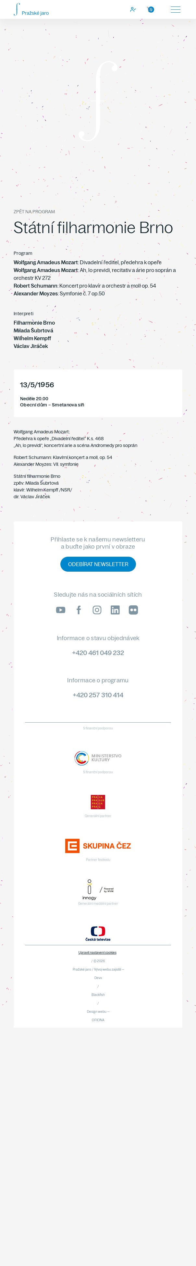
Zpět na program (34, 212)
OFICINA (98, 1020)
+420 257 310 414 (98, 695)
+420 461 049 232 (98, 653)
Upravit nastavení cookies (97, 952)
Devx (98, 978)
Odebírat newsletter (98, 564)
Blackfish (98, 995)
